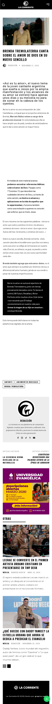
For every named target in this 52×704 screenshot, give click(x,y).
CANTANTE (8, 382)
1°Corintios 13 (13, 191)
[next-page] (9, 666)
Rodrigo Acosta (18, 572)
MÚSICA (6, 572)
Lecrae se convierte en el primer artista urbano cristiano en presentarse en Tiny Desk (25, 564)
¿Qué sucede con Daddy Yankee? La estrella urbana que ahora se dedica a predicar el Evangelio (26, 635)
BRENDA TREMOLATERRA (13, 386)
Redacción (12, 65)
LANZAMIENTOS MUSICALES (27, 382)
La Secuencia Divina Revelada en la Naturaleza (13, 460)
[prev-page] (4, 666)
